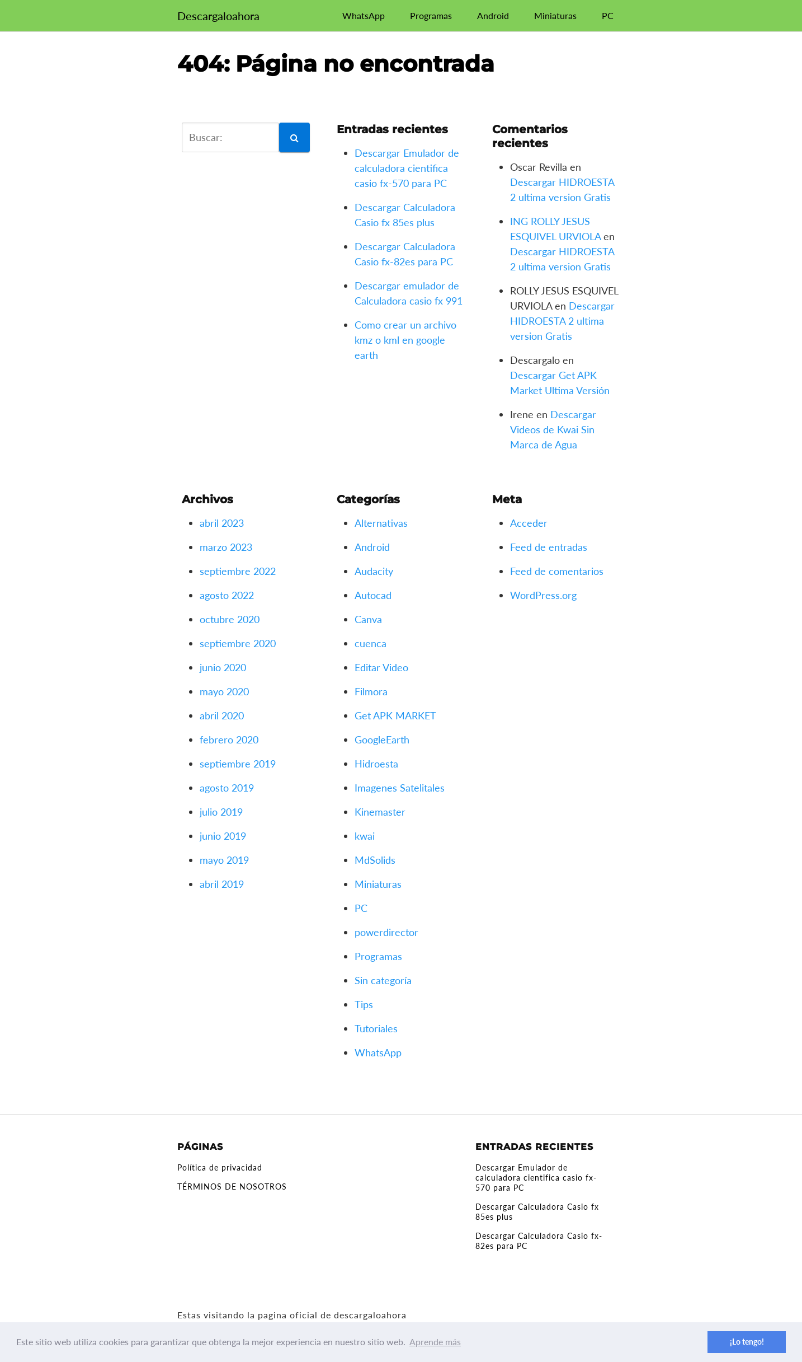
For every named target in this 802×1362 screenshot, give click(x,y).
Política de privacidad (219, 1167)
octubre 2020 (230, 619)
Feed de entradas (548, 547)
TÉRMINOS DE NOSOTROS (232, 1186)
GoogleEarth (382, 739)
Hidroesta (376, 763)
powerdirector (386, 932)
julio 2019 (221, 812)
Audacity (374, 571)
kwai (365, 836)
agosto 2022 (227, 595)
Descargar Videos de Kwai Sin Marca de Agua (553, 429)
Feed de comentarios (556, 571)
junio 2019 (223, 836)
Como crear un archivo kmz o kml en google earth (405, 340)
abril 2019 (222, 884)
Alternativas (381, 523)
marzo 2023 (226, 547)
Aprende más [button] (435, 1341)
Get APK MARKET (395, 715)
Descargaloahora (218, 15)
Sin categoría (383, 980)
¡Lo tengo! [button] (747, 1341)
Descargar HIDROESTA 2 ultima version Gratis (562, 320)
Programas (431, 15)
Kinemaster (380, 812)
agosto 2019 (227, 787)
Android (493, 15)
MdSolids (375, 860)
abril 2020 (222, 715)
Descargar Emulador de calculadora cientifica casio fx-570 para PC (407, 168)
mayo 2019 (224, 860)
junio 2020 (223, 667)
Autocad (373, 595)
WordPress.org (543, 595)
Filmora (371, 691)
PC (608, 15)
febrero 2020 (229, 739)
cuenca (370, 643)
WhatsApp (363, 15)
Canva (368, 619)
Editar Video (381, 667)
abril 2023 (222, 523)
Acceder (529, 523)
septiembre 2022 (238, 571)
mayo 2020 (224, 691)
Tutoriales (376, 1028)
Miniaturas (555, 15)
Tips (364, 1004)
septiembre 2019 (238, 763)
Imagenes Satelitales (400, 787)
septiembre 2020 (238, 643)
